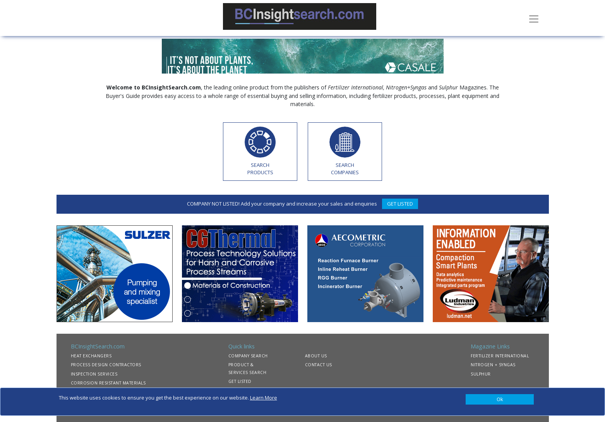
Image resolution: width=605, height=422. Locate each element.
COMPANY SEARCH (248, 356)
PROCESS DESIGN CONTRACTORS (106, 364)
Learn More (263, 397)
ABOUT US (316, 356)
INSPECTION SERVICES (94, 374)
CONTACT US (318, 364)
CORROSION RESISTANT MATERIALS (108, 383)
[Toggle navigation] (533, 18)
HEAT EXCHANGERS (91, 356)
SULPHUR (481, 374)
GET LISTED (400, 203)
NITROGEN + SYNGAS (493, 364)
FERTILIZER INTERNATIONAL (500, 356)
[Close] (500, 399)
